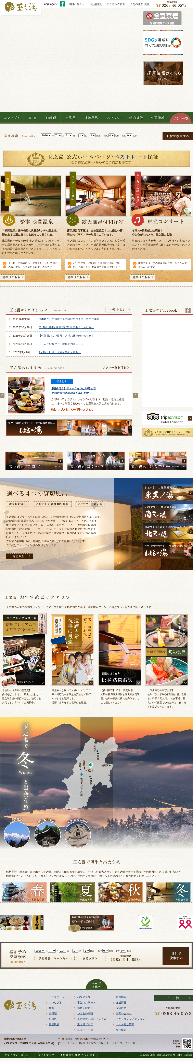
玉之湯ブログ (85, 1024)
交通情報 (121, 1002)
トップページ (57, 997)
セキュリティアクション (130, 1018)
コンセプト (55, 1002)
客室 (51, 1007)
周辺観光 (121, 1007)
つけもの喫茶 (85, 1013)
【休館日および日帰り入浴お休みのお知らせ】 (66, 335)
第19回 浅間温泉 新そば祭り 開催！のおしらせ (66, 327)
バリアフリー (85, 997)
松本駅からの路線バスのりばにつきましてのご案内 (69, 319)
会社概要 (121, 1029)
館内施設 (121, 997)
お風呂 (53, 1018)
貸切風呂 (54, 1024)
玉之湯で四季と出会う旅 (91, 1018)
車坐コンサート (86, 1002)
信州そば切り (85, 1007)
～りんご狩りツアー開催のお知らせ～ (61, 343)
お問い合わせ (124, 1013)
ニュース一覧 (85, 1029)
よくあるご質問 (125, 1024)
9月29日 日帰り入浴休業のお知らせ (60, 352)
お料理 (53, 1013)
